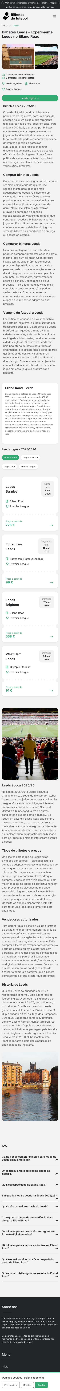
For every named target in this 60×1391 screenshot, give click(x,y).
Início (5, 1366)
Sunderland (22, 811)
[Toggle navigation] (54, 16)
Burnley (41, 814)
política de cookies (34, 1377)
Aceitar (41, 1385)
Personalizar (10, 1385)
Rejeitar (27, 1385)
